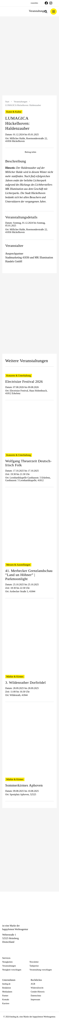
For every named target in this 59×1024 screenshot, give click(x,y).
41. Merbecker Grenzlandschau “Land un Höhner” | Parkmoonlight (29, 575)
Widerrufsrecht (37, 988)
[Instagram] (9, 947)
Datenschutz (36, 996)
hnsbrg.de (6, 984)
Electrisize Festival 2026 (24, 381)
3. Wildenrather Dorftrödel (25, 682)
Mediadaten (7, 992)
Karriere (5, 1003)
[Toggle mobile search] (45, 11)
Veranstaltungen (20, 102)
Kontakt (5, 999)
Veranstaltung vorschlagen (41, 970)
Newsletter (34, 962)
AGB (33, 984)
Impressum (35, 999)
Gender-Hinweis (38, 992)
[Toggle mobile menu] (53, 11)
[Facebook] (3, 947)
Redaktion (6, 988)
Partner (5, 996)
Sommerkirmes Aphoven (24, 785)
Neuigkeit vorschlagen (11, 970)
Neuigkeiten (7, 962)
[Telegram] (14, 947)
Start (7, 102)
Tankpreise (34, 966)
